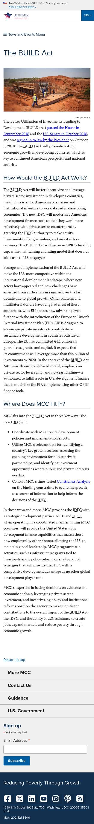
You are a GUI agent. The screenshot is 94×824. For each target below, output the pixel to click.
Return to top (14, 659)
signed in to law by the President (43, 140)
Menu (87, 15)
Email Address (16, 741)
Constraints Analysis (73, 482)
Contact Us (19, 685)
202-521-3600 (20, 817)
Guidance (18, 698)
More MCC (19, 672)
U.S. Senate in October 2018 (65, 134)
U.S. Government (26, 710)
